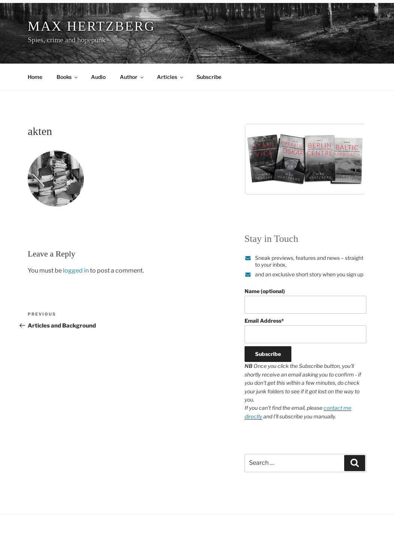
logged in (76, 270)
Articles (170, 77)
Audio (98, 77)
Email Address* (305, 330)
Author (132, 77)
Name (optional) (305, 301)
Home (35, 77)
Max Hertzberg (91, 26)
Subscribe (209, 77)
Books (68, 77)
